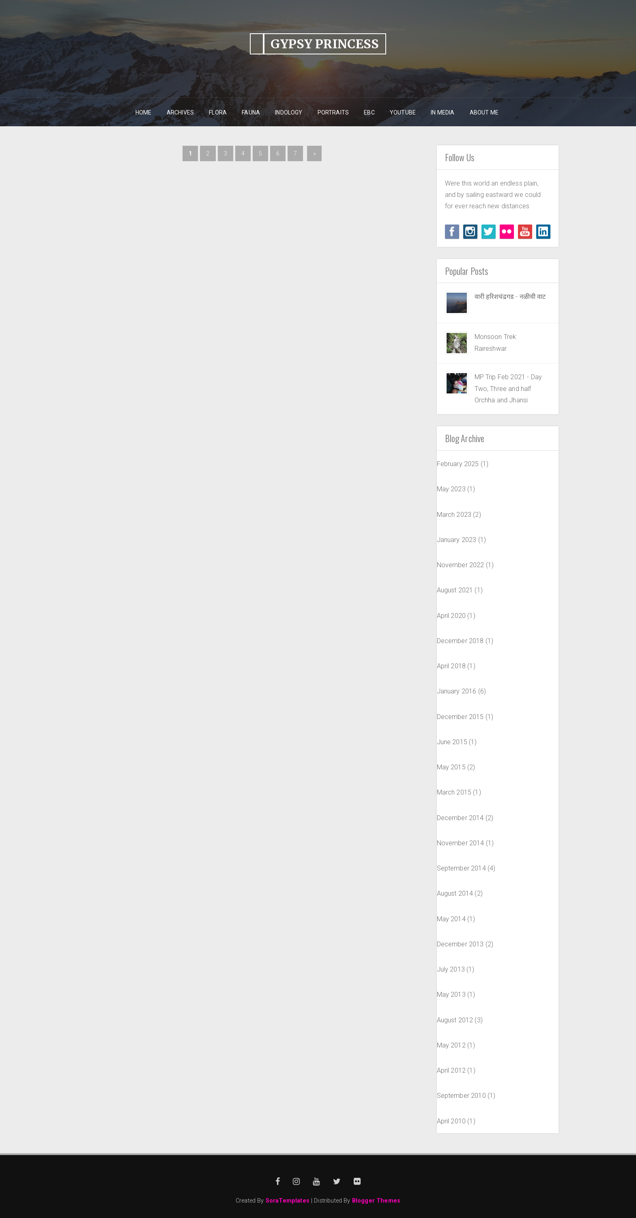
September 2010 (461, 1095)
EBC (369, 112)
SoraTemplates (287, 1200)
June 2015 (452, 742)
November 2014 (460, 843)
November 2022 (460, 565)
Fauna (251, 112)
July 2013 (451, 969)
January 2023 (457, 540)
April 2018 (451, 666)
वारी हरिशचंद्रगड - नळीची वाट (510, 296)
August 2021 (455, 590)
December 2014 (460, 818)
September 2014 (461, 868)
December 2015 (460, 717)
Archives (180, 112)
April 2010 (451, 1121)
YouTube (403, 112)
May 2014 (451, 919)
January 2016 (457, 691)
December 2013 (460, 944)
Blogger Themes (376, 1200)
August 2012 (455, 1020)
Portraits (333, 112)
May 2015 (451, 767)
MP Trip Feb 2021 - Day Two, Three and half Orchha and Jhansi (508, 388)
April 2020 (451, 616)
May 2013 (451, 994)
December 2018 (460, 641)
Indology (288, 112)
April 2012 (451, 1070)
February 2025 (458, 464)
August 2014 (455, 893)
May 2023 (451, 489)
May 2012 (451, 1045)
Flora (218, 112)
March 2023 (454, 514)
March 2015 (454, 792)
